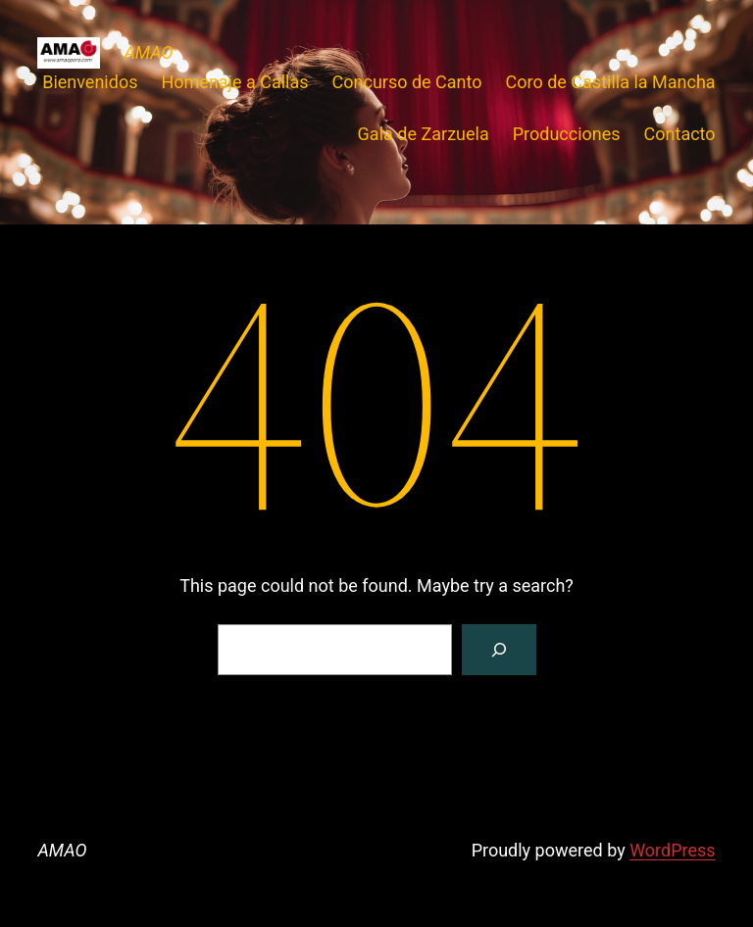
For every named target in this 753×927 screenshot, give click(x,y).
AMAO (148, 52)
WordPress (672, 850)
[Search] (499, 649)
